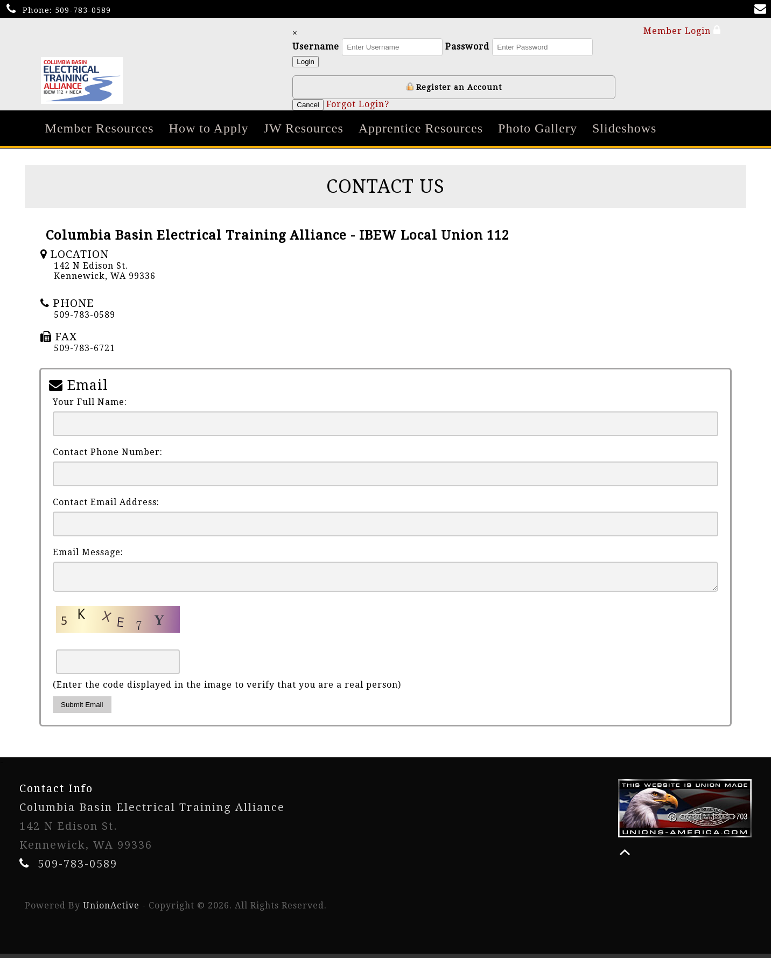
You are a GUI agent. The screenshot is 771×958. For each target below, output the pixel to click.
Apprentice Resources (421, 128)
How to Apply (209, 128)
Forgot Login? (358, 104)
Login (307, 62)
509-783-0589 (83, 10)
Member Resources (99, 128)
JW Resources (304, 128)
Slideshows (624, 128)
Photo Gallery (537, 128)
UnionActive (111, 910)
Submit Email (82, 709)
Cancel (309, 105)
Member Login (682, 30)
